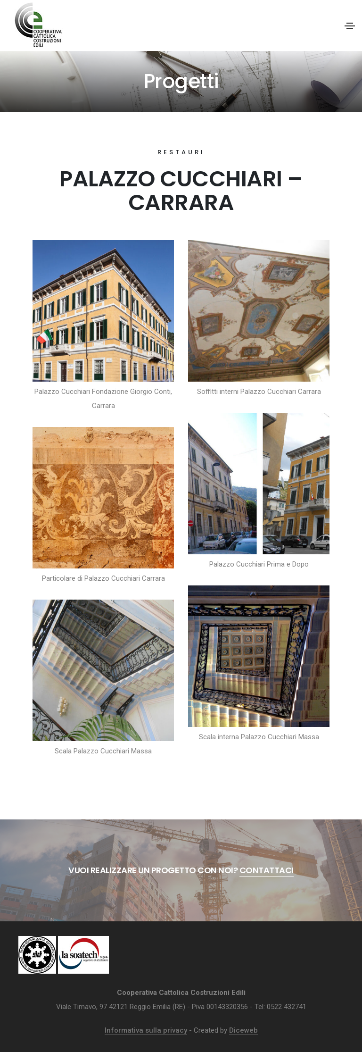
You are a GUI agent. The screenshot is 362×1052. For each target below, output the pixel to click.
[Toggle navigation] (350, 26)
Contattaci (266, 870)
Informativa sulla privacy (146, 1030)
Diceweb (243, 1030)
